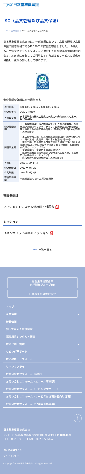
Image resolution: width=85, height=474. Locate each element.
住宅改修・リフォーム (19, 359)
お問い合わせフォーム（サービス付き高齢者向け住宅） (39, 396)
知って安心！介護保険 (19, 329)
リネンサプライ (15, 366)
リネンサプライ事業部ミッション (25, 233)
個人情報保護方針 (12, 450)
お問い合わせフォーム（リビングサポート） (32, 389)
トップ (10, 307)
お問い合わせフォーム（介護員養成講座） (31, 404)
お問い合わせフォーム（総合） (24, 374)
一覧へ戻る (42, 249)
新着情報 (11, 322)
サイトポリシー (11, 455)
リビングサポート (16, 351)
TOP (5, 30)
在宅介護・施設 (15, 344)
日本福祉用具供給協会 (42, 294)
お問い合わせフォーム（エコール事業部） (31, 381)
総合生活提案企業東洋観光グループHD (42, 282)
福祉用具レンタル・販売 (20, 336)
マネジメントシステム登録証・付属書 (28, 207)
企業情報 (15, 30)
